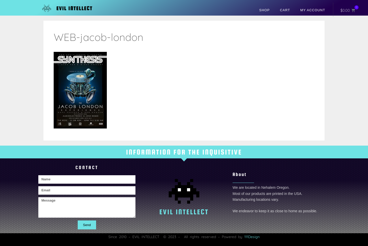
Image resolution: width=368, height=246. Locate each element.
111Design (252, 237)
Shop (264, 10)
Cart (285, 10)
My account (312, 10)
